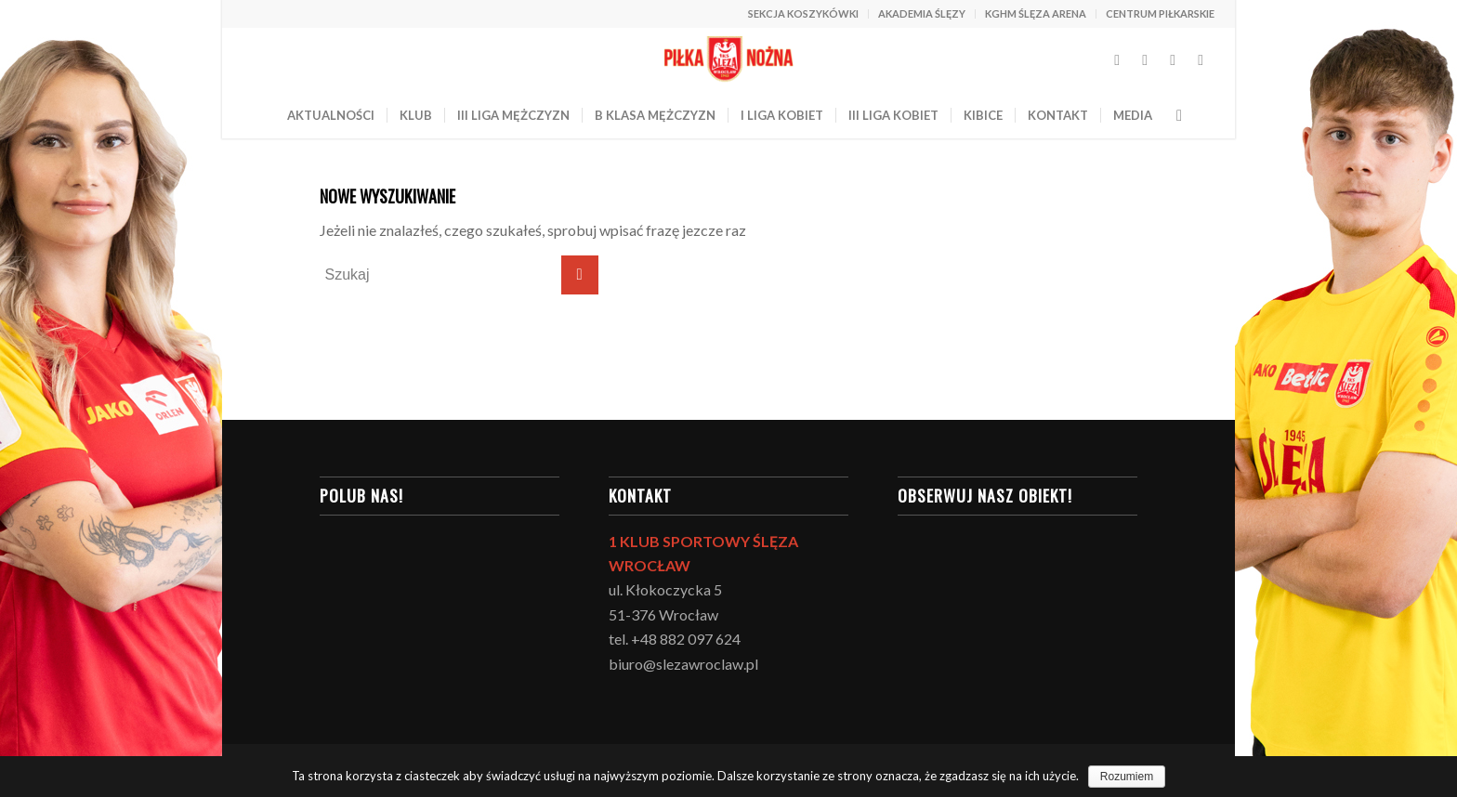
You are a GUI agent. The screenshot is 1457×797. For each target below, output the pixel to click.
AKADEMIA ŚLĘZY (921, 13)
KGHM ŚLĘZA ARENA (1035, 13)
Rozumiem (1126, 776)
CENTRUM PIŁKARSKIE (1160, 13)
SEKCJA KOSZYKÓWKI (803, 13)
